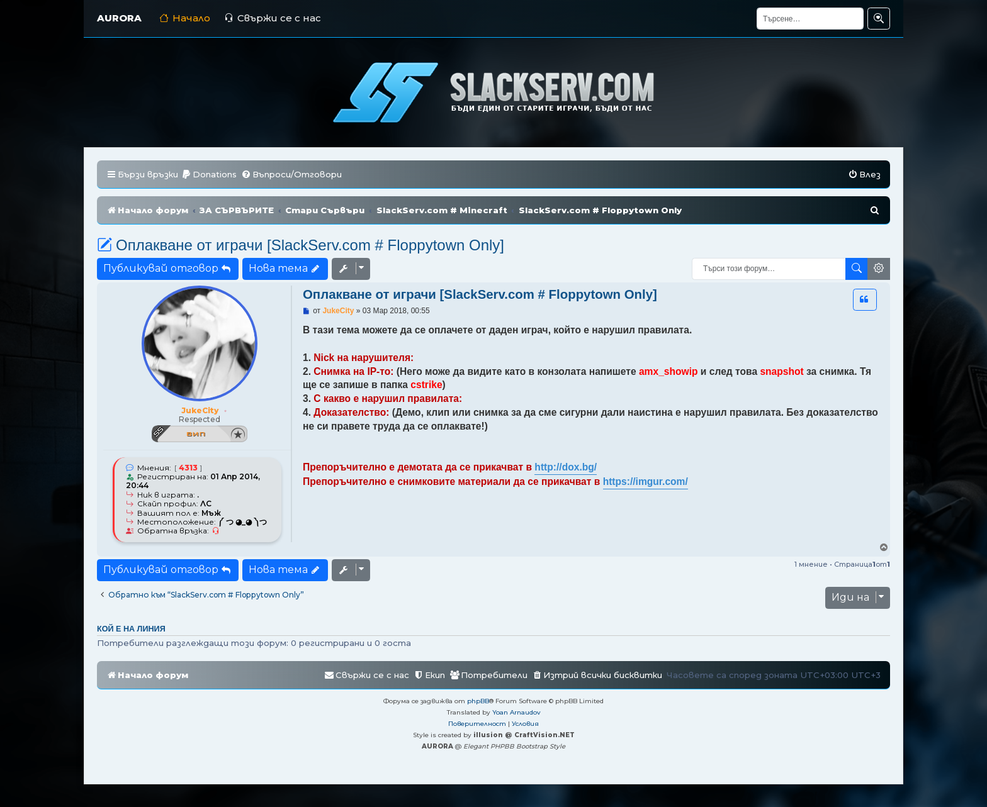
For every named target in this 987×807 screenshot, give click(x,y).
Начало (184, 18)
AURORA (119, 18)
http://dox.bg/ (565, 467)
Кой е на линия (131, 629)
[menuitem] (209, 174)
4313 (188, 468)
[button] (865, 300)
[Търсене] (810, 19)
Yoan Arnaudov (516, 712)
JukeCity (199, 410)
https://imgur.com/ (645, 481)
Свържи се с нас (272, 18)
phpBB (478, 701)
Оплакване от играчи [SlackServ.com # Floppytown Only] (300, 245)
